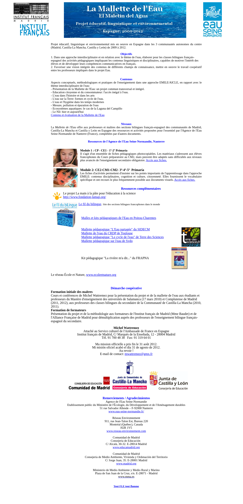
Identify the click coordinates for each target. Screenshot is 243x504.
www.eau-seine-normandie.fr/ (126, 411)
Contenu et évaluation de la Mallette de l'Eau (78, 115)
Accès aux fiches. (156, 160)
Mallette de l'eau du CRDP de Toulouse (107, 233)
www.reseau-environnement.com (126, 431)
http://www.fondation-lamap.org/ (84, 197)
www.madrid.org (126, 463)
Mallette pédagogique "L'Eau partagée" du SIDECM (115, 229)
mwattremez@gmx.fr (139, 354)
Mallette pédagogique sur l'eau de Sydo (107, 241)
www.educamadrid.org (126, 447)
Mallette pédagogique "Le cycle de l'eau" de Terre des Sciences (122, 237)
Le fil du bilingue (90, 204)
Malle (118, 218)
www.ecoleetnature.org (101, 274)
